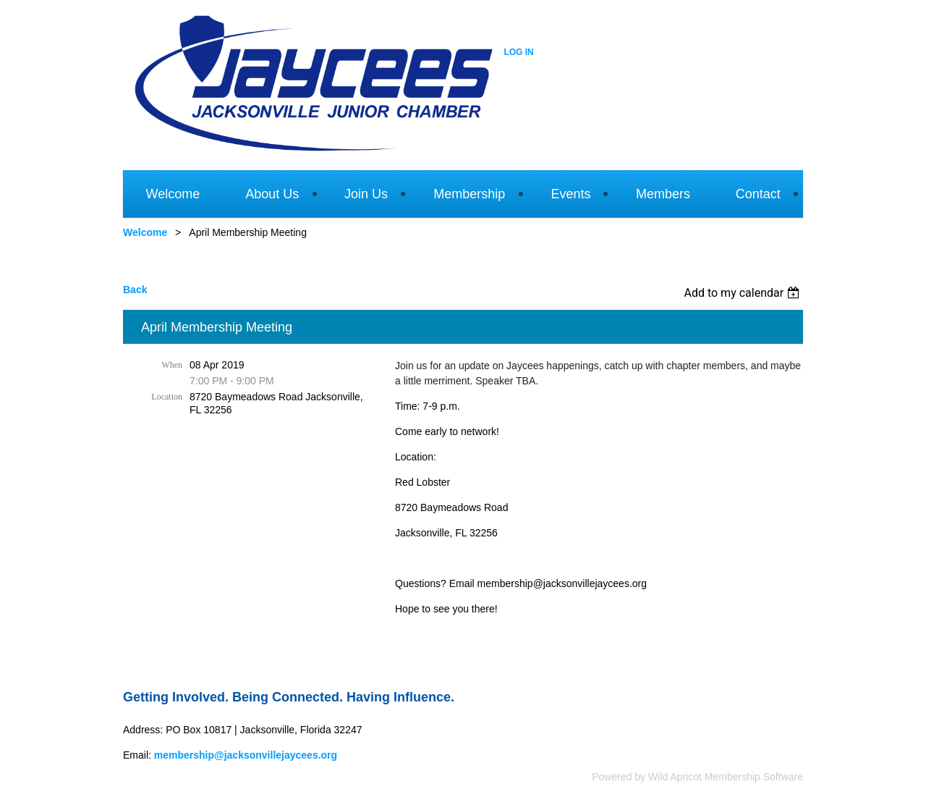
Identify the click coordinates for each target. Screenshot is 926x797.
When (171, 365)
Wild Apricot (675, 777)
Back (135, 289)
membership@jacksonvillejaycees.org (245, 755)
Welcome (145, 232)
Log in (518, 52)
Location (166, 397)
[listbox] (743, 293)
